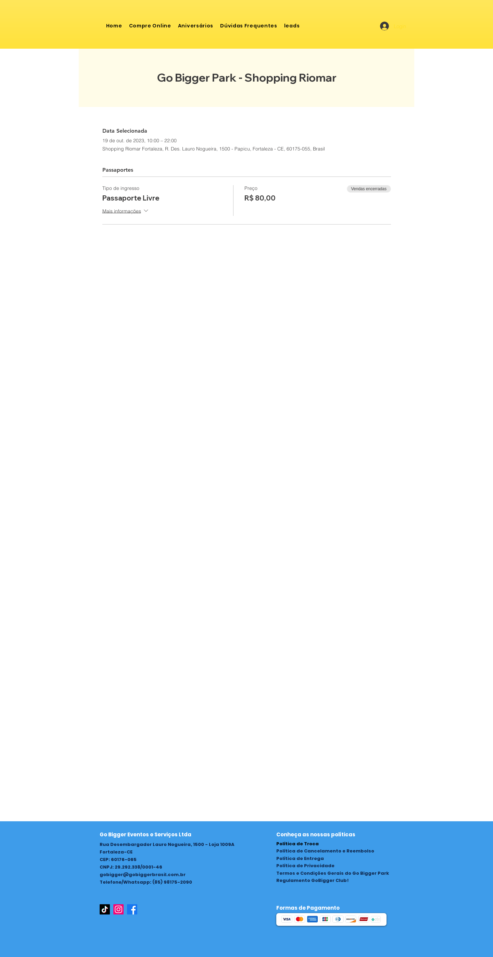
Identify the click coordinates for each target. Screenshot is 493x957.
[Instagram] (118, 909)
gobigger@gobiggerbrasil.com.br (143, 874)
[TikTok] (105, 909)
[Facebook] (132, 909)
